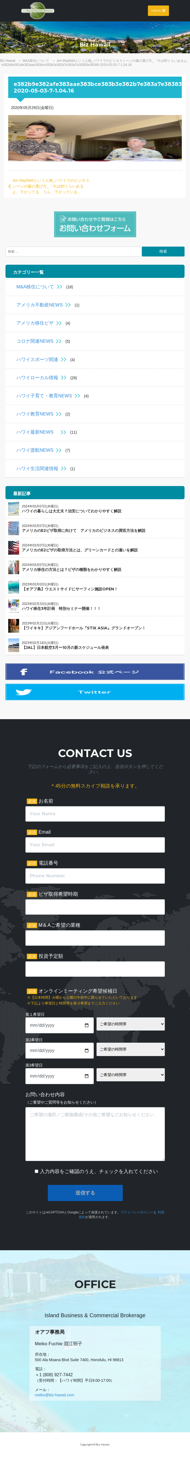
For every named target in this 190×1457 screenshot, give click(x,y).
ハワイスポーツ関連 (37, 359)
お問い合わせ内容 (61, 1098)
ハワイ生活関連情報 (37, 468)
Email (39, 832)
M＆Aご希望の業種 (53, 925)
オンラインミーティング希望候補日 (82, 997)
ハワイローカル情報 (37, 377)
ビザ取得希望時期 (52, 894)
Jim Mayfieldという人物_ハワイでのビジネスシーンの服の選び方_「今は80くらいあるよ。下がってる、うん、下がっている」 (50, 186)
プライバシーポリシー (137, 1212)
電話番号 (42, 863)
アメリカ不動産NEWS (39, 305)
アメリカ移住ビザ (35, 323)
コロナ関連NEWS (34, 341)
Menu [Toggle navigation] (158, 11)
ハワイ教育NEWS (34, 414)
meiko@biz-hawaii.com (54, 1395)
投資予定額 (45, 956)
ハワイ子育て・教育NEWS (44, 395)
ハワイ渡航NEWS (34, 450)
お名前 (40, 801)
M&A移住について (35, 286)
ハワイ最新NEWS (37, 432)
